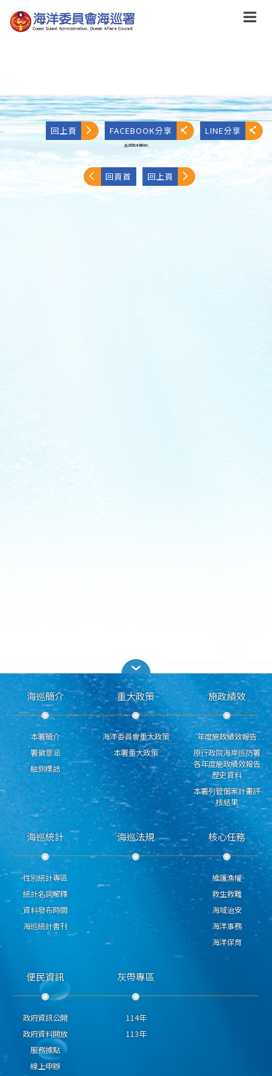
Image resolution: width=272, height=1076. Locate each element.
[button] (136, 666)
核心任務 (226, 836)
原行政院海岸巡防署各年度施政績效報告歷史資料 (226, 764)
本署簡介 (45, 736)
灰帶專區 (135, 976)
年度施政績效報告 (227, 736)
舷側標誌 (45, 768)
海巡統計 (45, 836)
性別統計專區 (45, 877)
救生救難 (227, 893)
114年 (136, 1017)
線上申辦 (45, 1066)
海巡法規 (135, 836)
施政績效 (226, 695)
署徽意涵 (45, 752)
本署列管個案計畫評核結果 (226, 796)
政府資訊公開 (45, 1017)
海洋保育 (227, 942)
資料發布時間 (45, 910)
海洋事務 (227, 926)
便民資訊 (45, 976)
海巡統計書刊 (45, 926)
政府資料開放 (45, 1033)
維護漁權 (227, 877)
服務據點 (45, 1050)
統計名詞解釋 (45, 893)
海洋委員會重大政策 (135, 736)
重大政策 (135, 695)
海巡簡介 (45, 695)
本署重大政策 (135, 752)
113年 (136, 1033)
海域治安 (227, 910)
